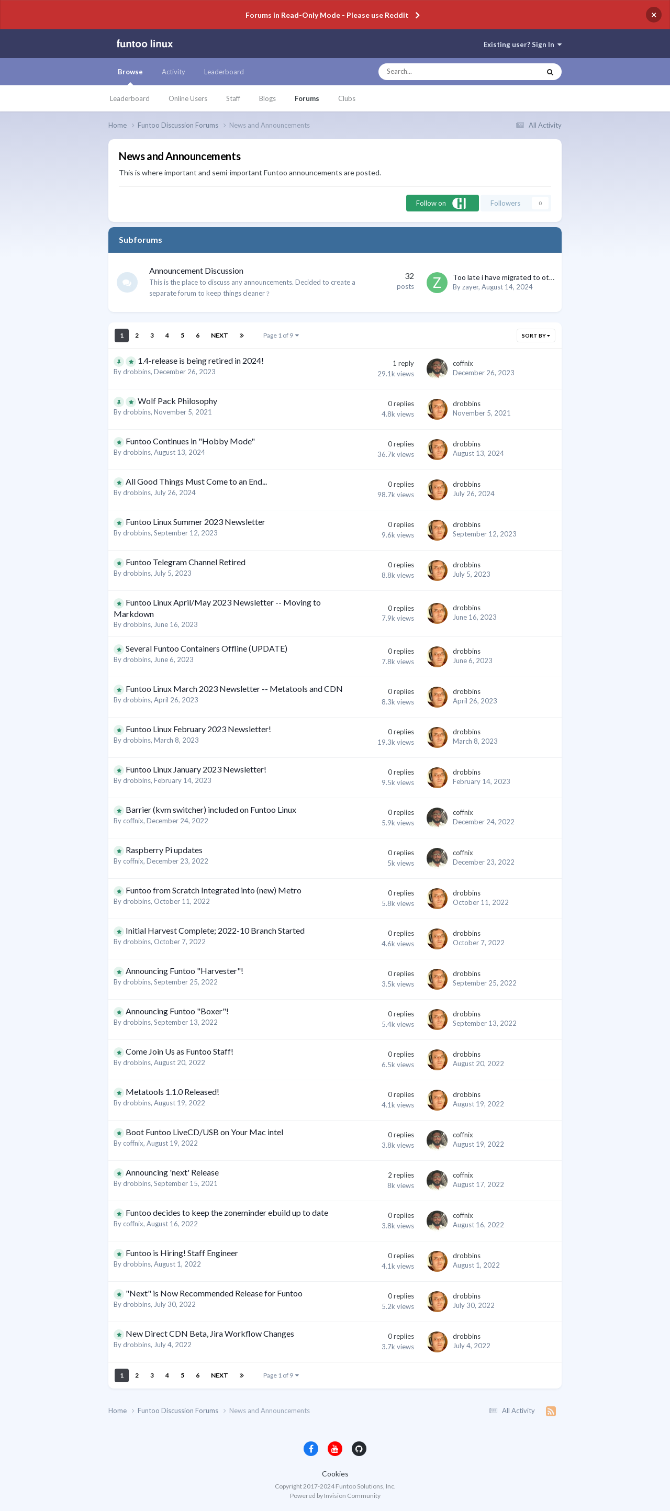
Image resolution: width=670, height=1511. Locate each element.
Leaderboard (130, 98)
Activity (173, 72)
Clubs (346, 98)
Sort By (536, 335)
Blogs (267, 98)
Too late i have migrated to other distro (517, 277)
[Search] (436, 71)
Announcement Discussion (196, 270)
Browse (130, 76)
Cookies (335, 1473)
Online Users (188, 98)
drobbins (137, 371)
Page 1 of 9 (281, 335)
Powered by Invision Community (335, 1495)
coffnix (463, 363)
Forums (307, 98)
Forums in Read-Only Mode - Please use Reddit (327, 14)
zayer (470, 287)
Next (219, 335)
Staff (233, 98)
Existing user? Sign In (523, 44)
